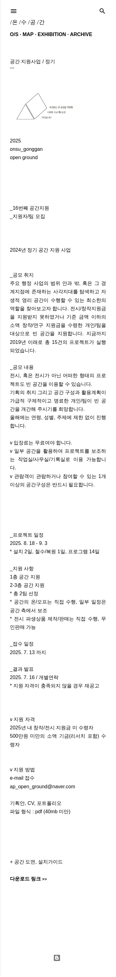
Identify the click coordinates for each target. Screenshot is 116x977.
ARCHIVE (81, 34)
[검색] (102, 10)
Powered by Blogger (57, 958)
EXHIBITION (52, 34)
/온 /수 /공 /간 (27, 22)
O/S (14, 34)
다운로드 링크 (25, 878)
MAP (28, 34)
